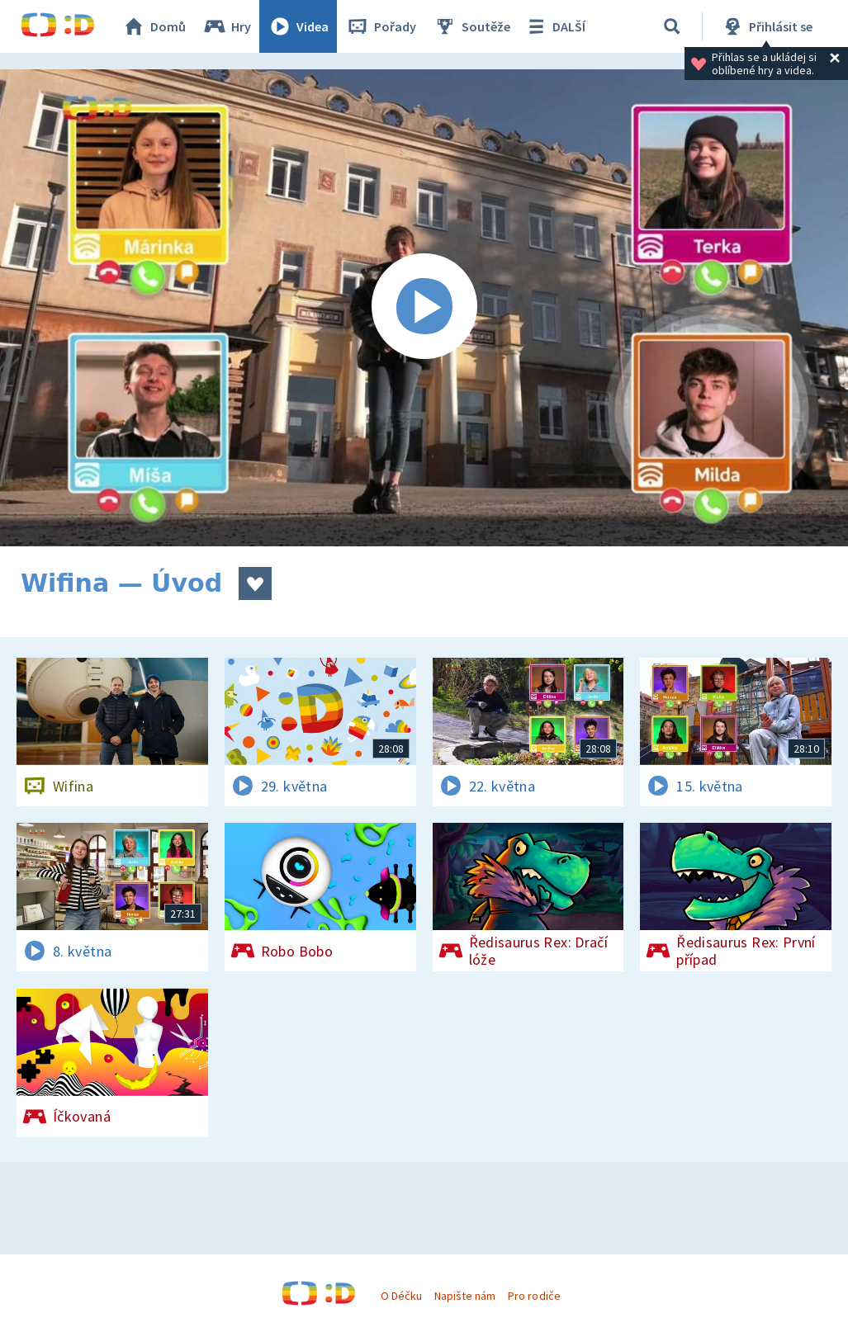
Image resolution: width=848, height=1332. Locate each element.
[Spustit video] (424, 307)
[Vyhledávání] (672, 26)
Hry (226, 26)
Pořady (380, 26)
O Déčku (401, 1295)
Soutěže (471, 26)
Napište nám (464, 1295)
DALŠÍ (554, 26)
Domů (153, 26)
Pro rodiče (534, 1295)
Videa (298, 26)
